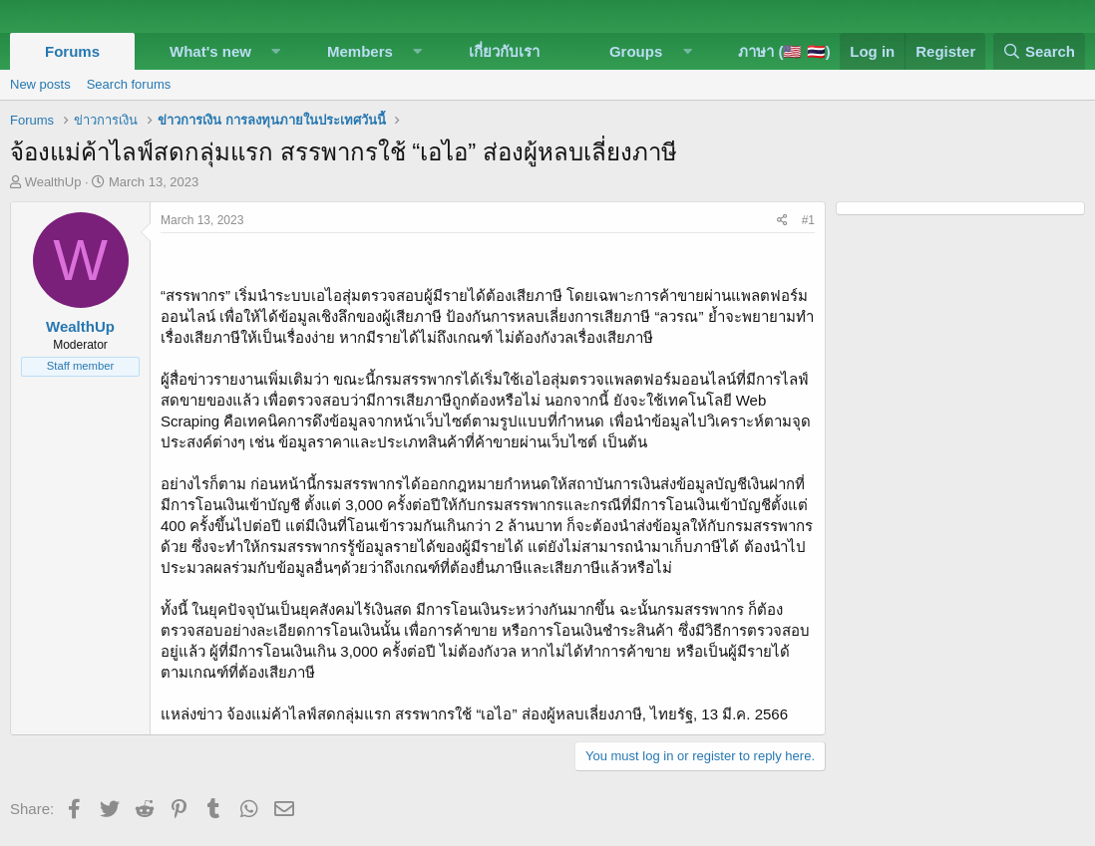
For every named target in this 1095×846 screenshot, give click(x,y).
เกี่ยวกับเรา (504, 51)
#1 (808, 220)
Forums (72, 51)
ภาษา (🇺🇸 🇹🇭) (784, 51)
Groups (635, 51)
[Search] (1039, 51)
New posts (40, 84)
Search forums (129, 84)
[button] (276, 51)
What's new (210, 51)
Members (360, 51)
